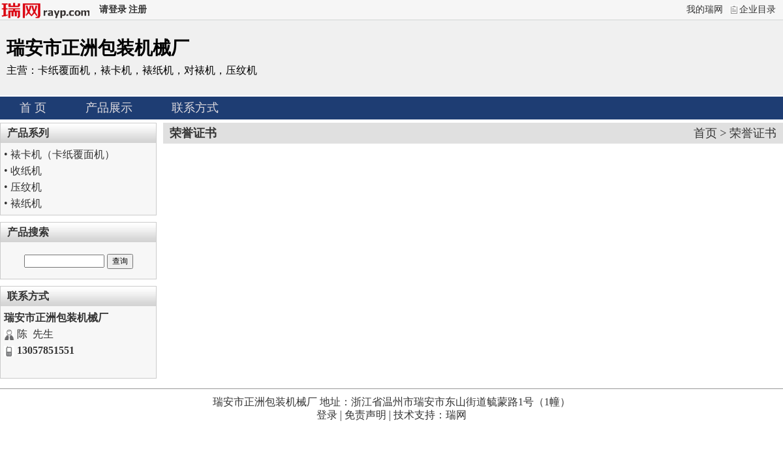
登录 (326, 414)
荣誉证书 (752, 133)
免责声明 (365, 414)
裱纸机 (26, 203)
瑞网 (456, 414)
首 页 (33, 107)
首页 (705, 133)
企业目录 (757, 9)
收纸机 (26, 170)
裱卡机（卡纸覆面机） (62, 154)
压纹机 (26, 187)
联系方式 (195, 107)
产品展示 (108, 107)
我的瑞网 (704, 9)
